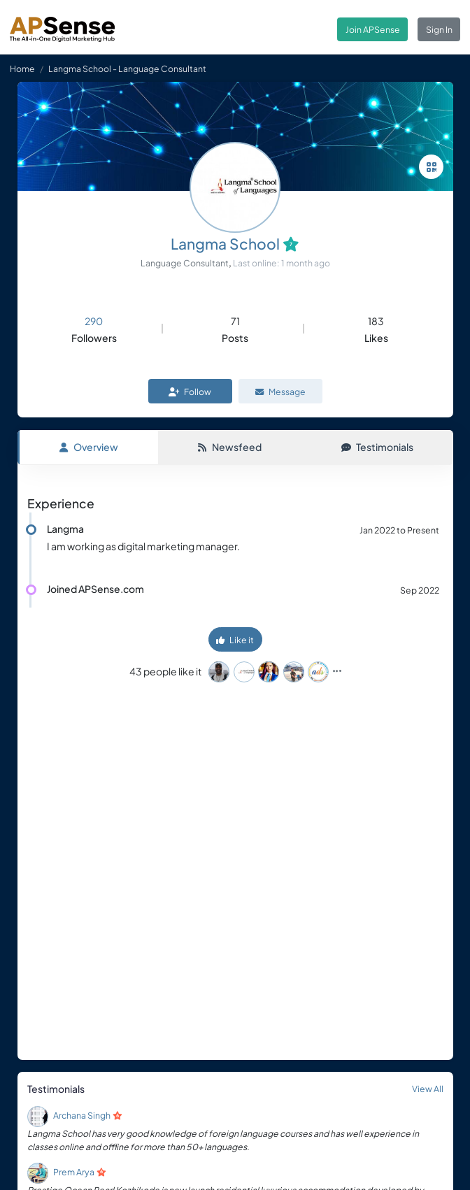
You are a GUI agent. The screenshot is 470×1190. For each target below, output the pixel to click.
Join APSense (373, 29)
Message (280, 391)
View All (427, 1088)
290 (94, 321)
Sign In (439, 29)
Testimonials (377, 446)
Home (22, 68)
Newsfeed (229, 446)
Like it (235, 639)
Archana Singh (82, 1115)
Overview (88, 446)
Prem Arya (73, 1171)
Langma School (225, 243)
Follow (190, 391)
